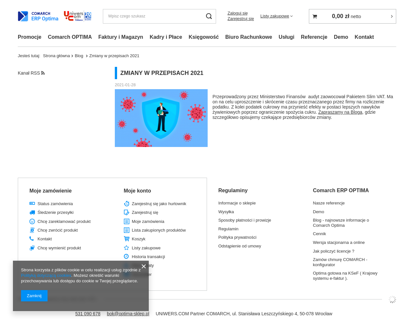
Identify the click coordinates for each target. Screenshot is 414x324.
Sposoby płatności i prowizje (244, 220)
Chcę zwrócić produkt (58, 230)
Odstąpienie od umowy (239, 246)
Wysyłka (226, 211)
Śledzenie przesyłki (55, 212)
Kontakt (364, 37)
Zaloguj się (237, 13)
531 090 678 (88, 313)
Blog (79, 55)
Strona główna (56, 55)
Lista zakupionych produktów (159, 230)
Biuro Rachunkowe (248, 37)
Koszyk (139, 238)
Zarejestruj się (240, 18)
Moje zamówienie (50, 190)
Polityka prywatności (237, 237)
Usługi (286, 37)
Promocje (29, 37)
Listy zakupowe (274, 16)
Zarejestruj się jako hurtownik (159, 203)
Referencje (314, 37)
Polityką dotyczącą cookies (46, 275)
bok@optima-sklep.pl (128, 313)
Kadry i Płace (166, 37)
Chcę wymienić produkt (59, 248)
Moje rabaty (143, 265)
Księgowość (204, 37)
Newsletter (142, 274)
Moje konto (137, 190)
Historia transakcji (148, 256)
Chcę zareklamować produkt (64, 221)
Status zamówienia (55, 203)
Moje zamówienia (148, 221)
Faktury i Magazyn (120, 37)
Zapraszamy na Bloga (340, 112)
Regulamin (228, 228)
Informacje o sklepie (237, 203)
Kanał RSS (31, 73)
